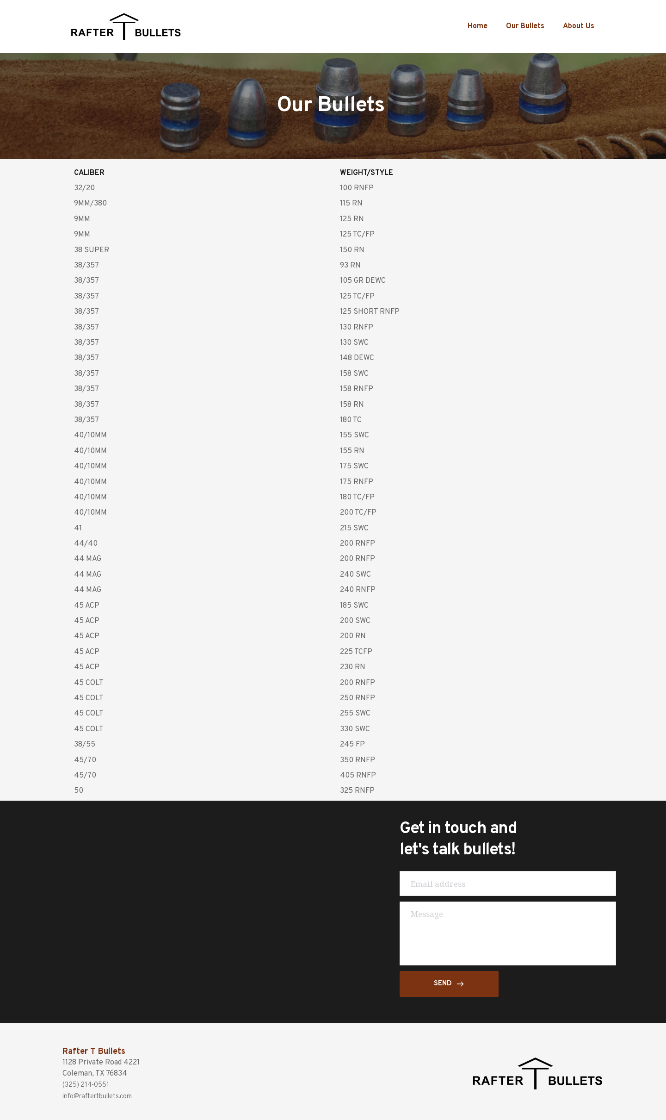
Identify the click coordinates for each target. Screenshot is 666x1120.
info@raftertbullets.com (103, 1096)
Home (477, 26)
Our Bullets (525, 26)
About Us (578, 26)
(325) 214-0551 (88, 1084)
